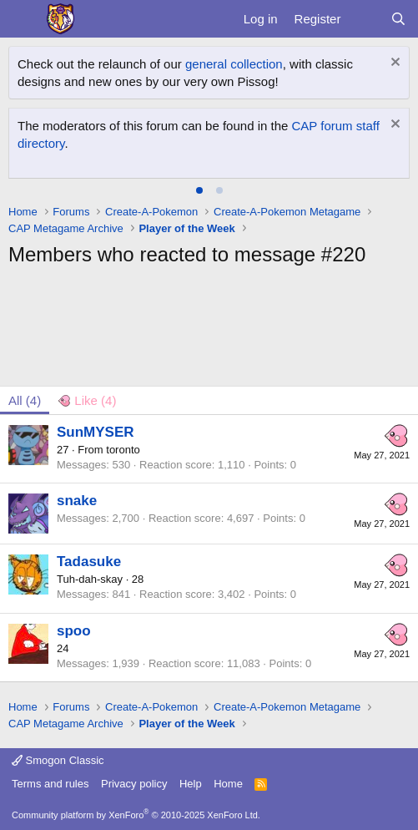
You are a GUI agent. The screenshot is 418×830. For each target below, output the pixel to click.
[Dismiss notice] (393, 64)
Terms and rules (50, 783)
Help (190, 783)
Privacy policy (134, 783)
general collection (234, 64)
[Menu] (23, 19)
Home (228, 783)
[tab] (199, 190)
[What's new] (365, 18)
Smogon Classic (58, 760)
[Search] (398, 18)
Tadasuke (89, 561)
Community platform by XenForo (136, 815)
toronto (122, 449)
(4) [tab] (24, 400)
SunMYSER (95, 432)
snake (77, 501)
